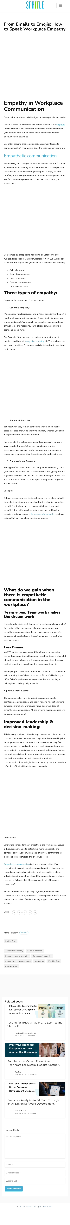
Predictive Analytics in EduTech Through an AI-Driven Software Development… (33, 1102)
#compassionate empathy (17, 956)
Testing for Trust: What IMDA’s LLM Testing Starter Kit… (34, 1024)
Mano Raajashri (16, 932)
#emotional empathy (42, 956)
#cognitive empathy (14, 950)
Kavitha (18, 1072)
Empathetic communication (30, 156)
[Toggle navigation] (60, 5)
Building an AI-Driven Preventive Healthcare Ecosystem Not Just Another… (33, 1063)
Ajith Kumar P (20, 1111)
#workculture (11, 966)
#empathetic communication (18, 961)
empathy (60, 124)
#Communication (34, 950)
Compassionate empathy (42, 514)
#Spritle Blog (54, 961)
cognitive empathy (35, 341)
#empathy (39, 961)
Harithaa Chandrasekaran (25, 1033)
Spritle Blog (10, 941)
